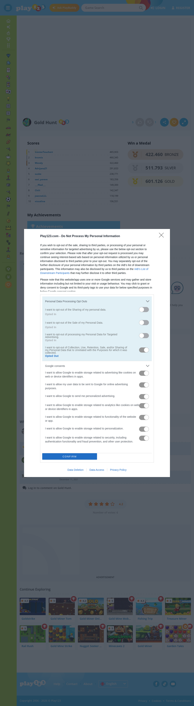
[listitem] (97, 301)
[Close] (162, 236)
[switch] (144, 309)
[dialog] (97, 353)
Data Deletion (75, 469)
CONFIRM (70, 456)
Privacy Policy (118, 469)
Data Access (96, 469)
